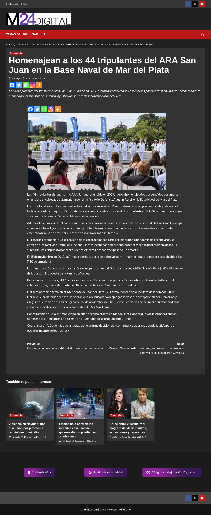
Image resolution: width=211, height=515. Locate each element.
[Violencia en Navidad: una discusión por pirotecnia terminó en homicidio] (30, 403)
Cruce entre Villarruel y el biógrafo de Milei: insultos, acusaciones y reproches (128, 428)
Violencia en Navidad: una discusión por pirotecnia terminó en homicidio (27, 428)
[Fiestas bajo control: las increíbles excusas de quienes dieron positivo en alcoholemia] (80, 403)
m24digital (17, 78)
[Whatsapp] (26, 85)
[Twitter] (19, 85)
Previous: (66, 346)
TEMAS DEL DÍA (17, 34)
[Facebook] (12, 85)
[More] (39, 85)
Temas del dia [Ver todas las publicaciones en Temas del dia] (16, 53)
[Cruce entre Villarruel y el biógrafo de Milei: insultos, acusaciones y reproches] (131, 403)
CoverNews (107, 509)
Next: (145, 348)
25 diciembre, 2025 (32, 437)
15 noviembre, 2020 (35, 78)
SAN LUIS (38, 34)
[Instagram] (32, 85)
